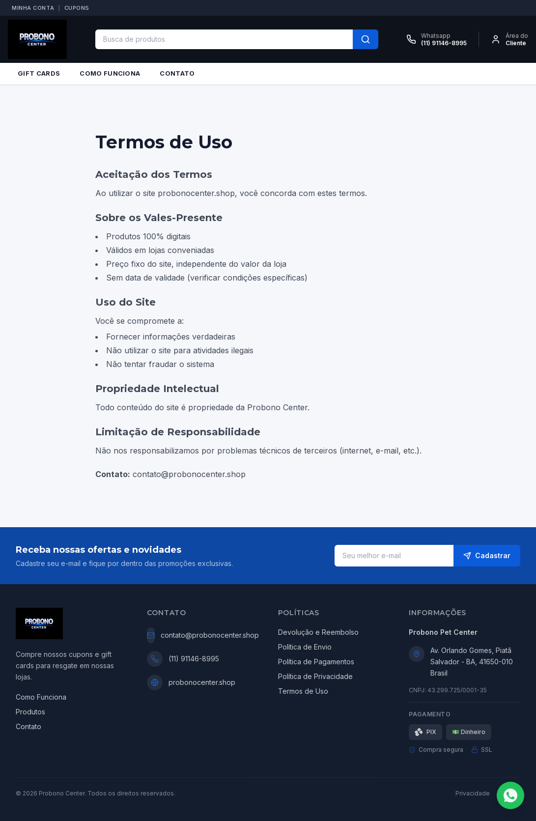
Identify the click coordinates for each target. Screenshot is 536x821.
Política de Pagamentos (316, 661)
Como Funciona (41, 697)
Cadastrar (486, 555)
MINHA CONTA (33, 7)
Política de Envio (305, 647)
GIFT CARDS (39, 73)
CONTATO (177, 73)
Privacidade (472, 793)
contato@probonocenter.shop (210, 635)
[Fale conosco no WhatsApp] (510, 795)
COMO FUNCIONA (110, 73)
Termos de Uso (303, 691)
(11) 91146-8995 (194, 658)
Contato (28, 726)
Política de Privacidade (315, 676)
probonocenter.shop (202, 682)
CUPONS (76, 7)
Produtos (30, 712)
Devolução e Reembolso (318, 632)
